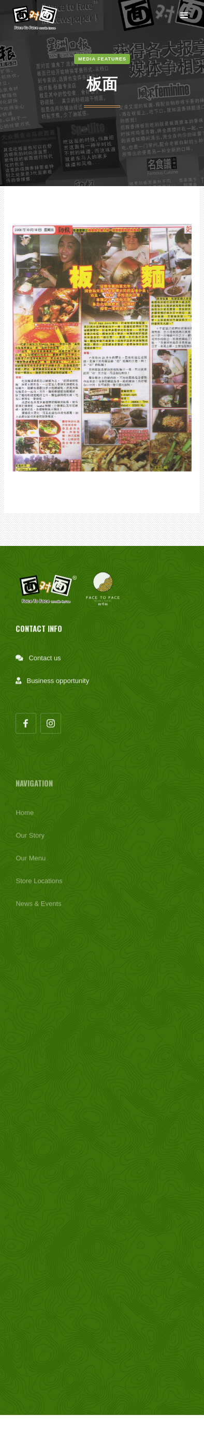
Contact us (44, 662)
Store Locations (39, 887)
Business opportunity (57, 685)
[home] (36, 15)
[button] (184, 15)
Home (25, 819)
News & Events (38, 910)
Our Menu (31, 865)
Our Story (30, 842)
